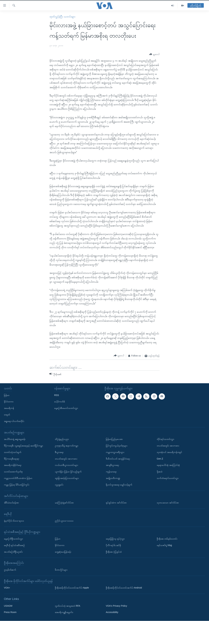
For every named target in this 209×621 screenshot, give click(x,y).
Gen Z (160, 458)
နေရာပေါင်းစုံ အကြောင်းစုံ (168, 465)
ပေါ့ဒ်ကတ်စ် (59, 401)
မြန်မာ (6, 395)
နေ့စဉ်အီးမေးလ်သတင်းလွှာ (66, 408)
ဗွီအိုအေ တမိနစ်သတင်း (167, 538)
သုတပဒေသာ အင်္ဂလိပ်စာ (168, 502)
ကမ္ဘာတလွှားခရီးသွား (115, 452)
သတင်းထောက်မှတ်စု (13, 471)
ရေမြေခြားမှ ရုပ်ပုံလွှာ (115, 538)
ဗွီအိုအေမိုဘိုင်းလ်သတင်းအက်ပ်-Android (124, 588)
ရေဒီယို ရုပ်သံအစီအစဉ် (14, 545)
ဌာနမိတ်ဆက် (10, 569)
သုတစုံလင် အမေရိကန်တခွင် (169, 452)
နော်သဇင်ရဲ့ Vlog (164, 545)
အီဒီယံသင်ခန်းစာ (11, 502)
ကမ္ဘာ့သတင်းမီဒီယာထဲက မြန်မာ (18, 478)
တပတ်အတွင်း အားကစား (66, 458)
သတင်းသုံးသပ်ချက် (12, 452)
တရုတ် (7, 414)
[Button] (154, 54)
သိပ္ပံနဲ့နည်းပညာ (62, 439)
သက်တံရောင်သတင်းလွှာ (168, 478)
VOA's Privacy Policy (116, 606)
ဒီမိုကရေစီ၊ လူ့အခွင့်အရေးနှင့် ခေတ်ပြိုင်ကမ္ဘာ (23, 445)
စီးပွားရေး (59, 452)
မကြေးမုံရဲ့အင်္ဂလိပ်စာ (64, 502)
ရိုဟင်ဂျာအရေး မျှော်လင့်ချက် (119, 484)
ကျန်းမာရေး (111, 471)
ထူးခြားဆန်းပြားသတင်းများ (67, 478)
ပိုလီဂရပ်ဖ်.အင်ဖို (113, 545)
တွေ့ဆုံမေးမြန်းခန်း (63, 551)
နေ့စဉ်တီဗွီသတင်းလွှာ (13, 538)
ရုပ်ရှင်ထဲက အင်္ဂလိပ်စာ (116, 502)
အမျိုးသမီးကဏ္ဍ (113, 478)
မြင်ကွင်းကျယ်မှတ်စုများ (116, 445)
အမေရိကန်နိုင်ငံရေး (12, 465)
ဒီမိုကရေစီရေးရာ (11, 458)
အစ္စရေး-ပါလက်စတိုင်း (14, 421)
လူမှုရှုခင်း (59, 484)
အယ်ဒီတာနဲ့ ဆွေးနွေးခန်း (14, 439)
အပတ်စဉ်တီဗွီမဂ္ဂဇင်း (13, 551)
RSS (56, 395)
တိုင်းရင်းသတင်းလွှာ (165, 439)
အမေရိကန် (9, 408)
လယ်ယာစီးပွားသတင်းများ (66, 465)
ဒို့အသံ (159, 471)
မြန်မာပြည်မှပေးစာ (114, 439)
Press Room (10, 612)
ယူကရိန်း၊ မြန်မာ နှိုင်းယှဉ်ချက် (68, 471)
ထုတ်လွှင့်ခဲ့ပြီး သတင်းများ (62, 16)
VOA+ (7, 588)
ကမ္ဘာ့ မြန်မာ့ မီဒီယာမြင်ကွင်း (16, 484)
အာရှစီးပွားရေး (112, 465)
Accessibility (112, 612)
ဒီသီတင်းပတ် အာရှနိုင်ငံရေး (118, 458)
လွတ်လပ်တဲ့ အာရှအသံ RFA (67, 606)
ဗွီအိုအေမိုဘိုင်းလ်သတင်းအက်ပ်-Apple (72, 588)
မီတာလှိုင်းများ (61, 569)
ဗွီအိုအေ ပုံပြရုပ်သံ (114, 551)
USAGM (8, 606)
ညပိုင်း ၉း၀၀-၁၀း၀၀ (64, 520)
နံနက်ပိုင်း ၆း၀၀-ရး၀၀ (14, 520)
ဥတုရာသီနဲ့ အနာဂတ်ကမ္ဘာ (66, 445)
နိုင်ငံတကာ (9, 401)
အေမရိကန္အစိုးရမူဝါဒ (64, 612)
